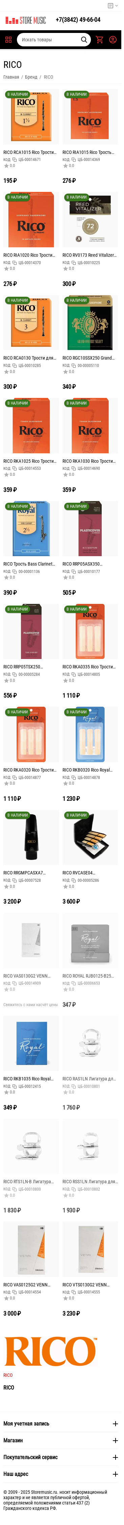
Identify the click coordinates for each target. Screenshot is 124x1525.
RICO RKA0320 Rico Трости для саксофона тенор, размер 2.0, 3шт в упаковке (30, 770)
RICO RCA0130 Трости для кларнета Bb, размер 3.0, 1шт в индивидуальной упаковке (28, 358)
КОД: (7, 160)
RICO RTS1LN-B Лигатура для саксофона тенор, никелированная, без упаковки (27, 1181)
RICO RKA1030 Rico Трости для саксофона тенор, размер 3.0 (88, 461)
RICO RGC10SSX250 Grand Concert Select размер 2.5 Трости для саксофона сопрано (87, 358)
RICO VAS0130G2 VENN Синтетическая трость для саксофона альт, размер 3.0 (30, 976)
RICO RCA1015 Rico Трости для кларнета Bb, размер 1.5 (28, 152)
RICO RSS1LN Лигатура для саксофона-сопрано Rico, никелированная (89, 1181)
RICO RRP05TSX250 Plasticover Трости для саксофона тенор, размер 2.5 (28, 666)
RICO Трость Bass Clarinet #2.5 (27, 564)
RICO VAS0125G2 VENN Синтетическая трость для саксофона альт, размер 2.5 (30, 1284)
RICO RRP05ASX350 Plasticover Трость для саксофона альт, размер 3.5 (90, 564)
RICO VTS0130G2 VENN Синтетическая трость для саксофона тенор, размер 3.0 (89, 1284)
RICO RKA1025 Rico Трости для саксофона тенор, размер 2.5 (28, 461)
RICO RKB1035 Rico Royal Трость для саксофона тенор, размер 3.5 (27, 1078)
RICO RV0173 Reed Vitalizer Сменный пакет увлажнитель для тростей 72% (88, 255)
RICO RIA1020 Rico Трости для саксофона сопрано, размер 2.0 (27, 255)
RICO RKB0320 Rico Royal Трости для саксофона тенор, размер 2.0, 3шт (86, 770)
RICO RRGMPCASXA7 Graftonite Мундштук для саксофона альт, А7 (27, 872)
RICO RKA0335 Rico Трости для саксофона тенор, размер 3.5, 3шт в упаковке (90, 666)
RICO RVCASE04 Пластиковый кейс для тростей (85, 872)
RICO (8, 1375)
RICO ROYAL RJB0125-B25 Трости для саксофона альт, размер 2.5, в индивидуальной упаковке (90, 976)
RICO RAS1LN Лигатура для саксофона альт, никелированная (89, 1078)
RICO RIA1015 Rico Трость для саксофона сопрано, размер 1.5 (87, 152)
